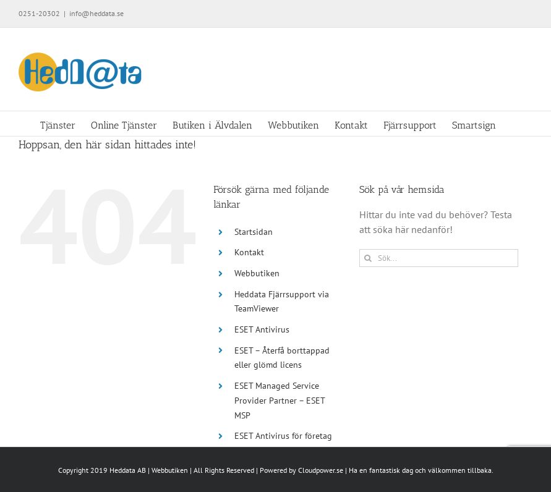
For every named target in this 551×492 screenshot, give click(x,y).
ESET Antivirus (261, 329)
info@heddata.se (96, 13)
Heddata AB (127, 470)
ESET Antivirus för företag (283, 435)
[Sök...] (438, 258)
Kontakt (249, 252)
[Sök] (368, 258)
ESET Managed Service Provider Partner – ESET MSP (279, 400)
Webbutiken (257, 273)
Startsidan (253, 231)
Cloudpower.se (320, 470)
